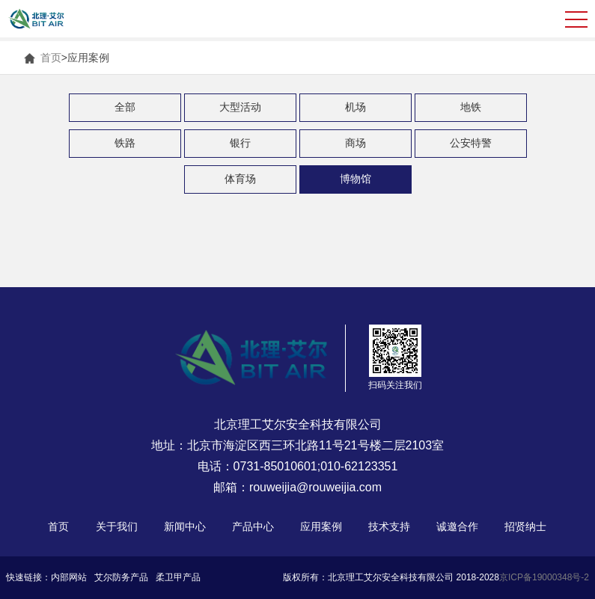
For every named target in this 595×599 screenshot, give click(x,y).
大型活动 (240, 107)
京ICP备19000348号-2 (544, 577)
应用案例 (321, 526)
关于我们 (117, 526)
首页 (50, 58)
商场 (355, 143)
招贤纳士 (525, 526)
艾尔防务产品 (121, 577)
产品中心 (253, 526)
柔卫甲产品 (178, 577)
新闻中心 (185, 526)
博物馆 (355, 179)
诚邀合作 (457, 526)
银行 (240, 143)
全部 (125, 107)
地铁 (470, 107)
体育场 (240, 179)
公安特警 (471, 143)
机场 (355, 107)
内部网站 (69, 577)
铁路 (125, 143)
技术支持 (389, 526)
